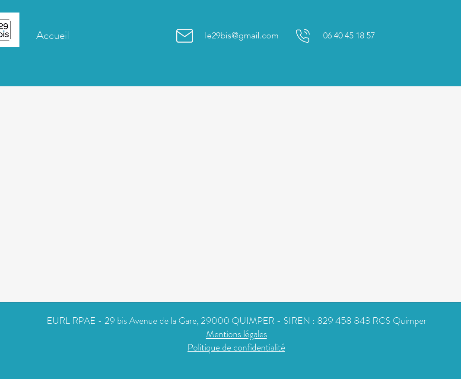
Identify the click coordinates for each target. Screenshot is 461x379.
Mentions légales (236, 334)
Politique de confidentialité (236, 347)
